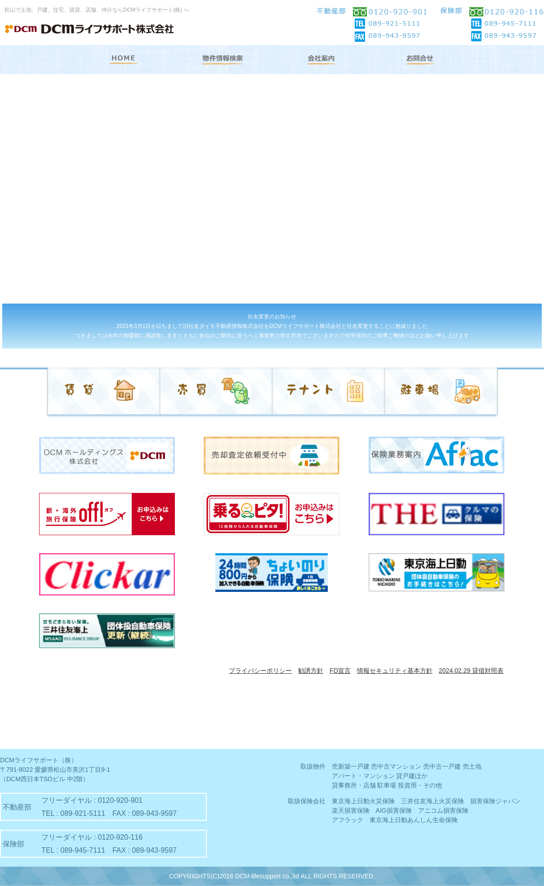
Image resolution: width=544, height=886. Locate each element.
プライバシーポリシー (260, 670)
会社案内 (321, 59)
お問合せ (420, 59)
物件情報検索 (222, 59)
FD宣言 (340, 670)
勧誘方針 (310, 670)
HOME (123, 59)
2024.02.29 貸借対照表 (471, 670)
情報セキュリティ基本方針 (395, 670)
